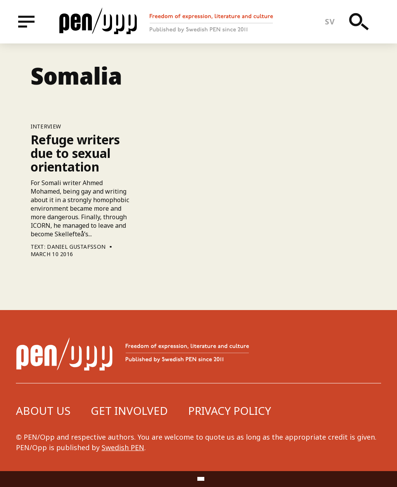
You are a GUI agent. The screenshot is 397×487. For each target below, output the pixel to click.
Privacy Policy (229, 410)
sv (330, 21)
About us (43, 410)
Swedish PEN (123, 447)
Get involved (129, 410)
